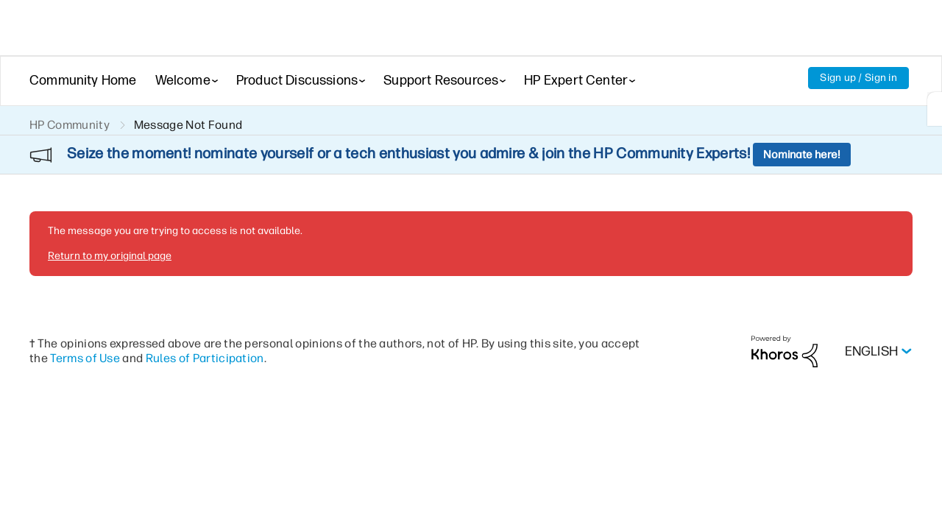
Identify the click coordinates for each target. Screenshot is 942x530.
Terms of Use (85, 318)
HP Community (69, 125)
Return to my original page (109, 216)
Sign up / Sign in (858, 77)
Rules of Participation (205, 318)
